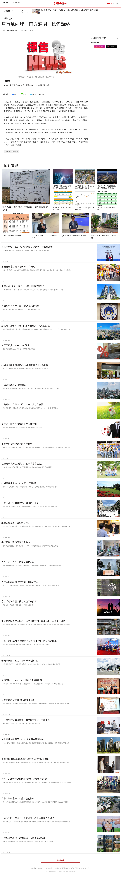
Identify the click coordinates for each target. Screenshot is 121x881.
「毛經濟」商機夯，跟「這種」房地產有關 (22, 406)
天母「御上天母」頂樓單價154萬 (17, 563)
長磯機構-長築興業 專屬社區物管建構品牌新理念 (25, 760)
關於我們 (41, 869)
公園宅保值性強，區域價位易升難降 (19, 485)
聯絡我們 (33, 869)
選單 (7, 3)
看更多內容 (60, 862)
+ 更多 (116, 39)
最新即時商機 (95, 44)
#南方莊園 (15, 153)
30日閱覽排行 (98, 39)
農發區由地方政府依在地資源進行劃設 (20, 425)
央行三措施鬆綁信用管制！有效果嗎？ (20, 583)
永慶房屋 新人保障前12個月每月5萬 (19, 268)
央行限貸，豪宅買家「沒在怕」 (16, 544)
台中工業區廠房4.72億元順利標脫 (17, 800)
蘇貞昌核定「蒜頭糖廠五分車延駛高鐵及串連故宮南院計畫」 (70, 10)
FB (14, 96)
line (23, 96)
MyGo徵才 (49, 869)
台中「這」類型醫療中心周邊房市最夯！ (21, 504)
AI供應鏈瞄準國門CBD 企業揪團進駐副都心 (22, 741)
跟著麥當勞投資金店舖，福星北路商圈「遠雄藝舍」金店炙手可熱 (33, 622)
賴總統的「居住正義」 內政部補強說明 (20, 307)
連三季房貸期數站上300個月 (15, 347)
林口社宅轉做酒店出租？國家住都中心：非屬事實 (25, 721)
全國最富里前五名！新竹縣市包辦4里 (19, 662)
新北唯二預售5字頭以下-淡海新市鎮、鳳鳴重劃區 (25, 327)
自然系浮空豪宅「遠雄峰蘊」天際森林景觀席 (23, 839)
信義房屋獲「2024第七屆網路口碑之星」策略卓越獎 (27, 248)
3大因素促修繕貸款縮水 (12, 237)
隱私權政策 (65, 869)
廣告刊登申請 (74, 869)
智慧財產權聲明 (85, 869)
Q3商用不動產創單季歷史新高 (74, 237)
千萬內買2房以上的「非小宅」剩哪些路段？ (22, 288)
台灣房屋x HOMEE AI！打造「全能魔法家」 (23, 682)
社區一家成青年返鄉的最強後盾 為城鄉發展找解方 (25, 780)
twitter (33, 96)
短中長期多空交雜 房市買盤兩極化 (18, 701)
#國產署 (7, 153)
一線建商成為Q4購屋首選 (13, 386)
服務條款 (57, 869)
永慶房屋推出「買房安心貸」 (15, 524)
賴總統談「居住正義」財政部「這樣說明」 (22, 465)
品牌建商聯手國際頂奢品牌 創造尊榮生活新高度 (24, 366)
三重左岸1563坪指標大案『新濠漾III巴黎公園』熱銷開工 (29, 642)
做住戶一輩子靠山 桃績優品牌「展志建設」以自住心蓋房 (106, 189)
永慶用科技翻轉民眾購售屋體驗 (16, 445)
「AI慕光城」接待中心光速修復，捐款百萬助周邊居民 (27, 819)
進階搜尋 (17, 3)
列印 (41, 96)
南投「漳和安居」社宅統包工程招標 (19, 603)
